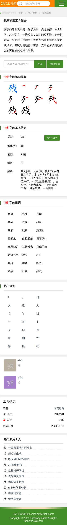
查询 (40, 63)
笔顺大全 (55, 63)
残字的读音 (52, 138)
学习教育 (32, 13)
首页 (21, 13)
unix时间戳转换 (17, 487)
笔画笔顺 (46, 13)
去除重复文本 (16, 476)
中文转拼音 (15, 498)
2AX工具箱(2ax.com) (24, 514)
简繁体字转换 (16, 481)
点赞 (7, 420)
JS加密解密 (15, 464)
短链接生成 (15, 453)
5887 (61, 420)
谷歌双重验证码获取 (20, 447)
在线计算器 (15, 493)
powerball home (45, 514)
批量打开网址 (16, 470)
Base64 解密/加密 (18, 459)
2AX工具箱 (9, 3)
